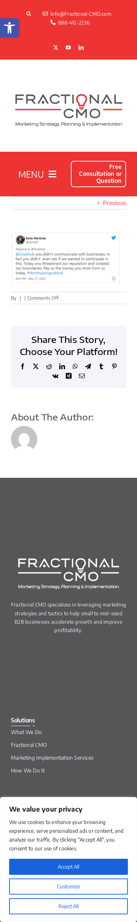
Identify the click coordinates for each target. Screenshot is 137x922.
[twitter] (55, 47)
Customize (68, 886)
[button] (9, 27)
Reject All (68, 906)
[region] (68, 859)
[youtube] (68, 47)
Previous (114, 203)
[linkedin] (81, 47)
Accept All (68, 867)
